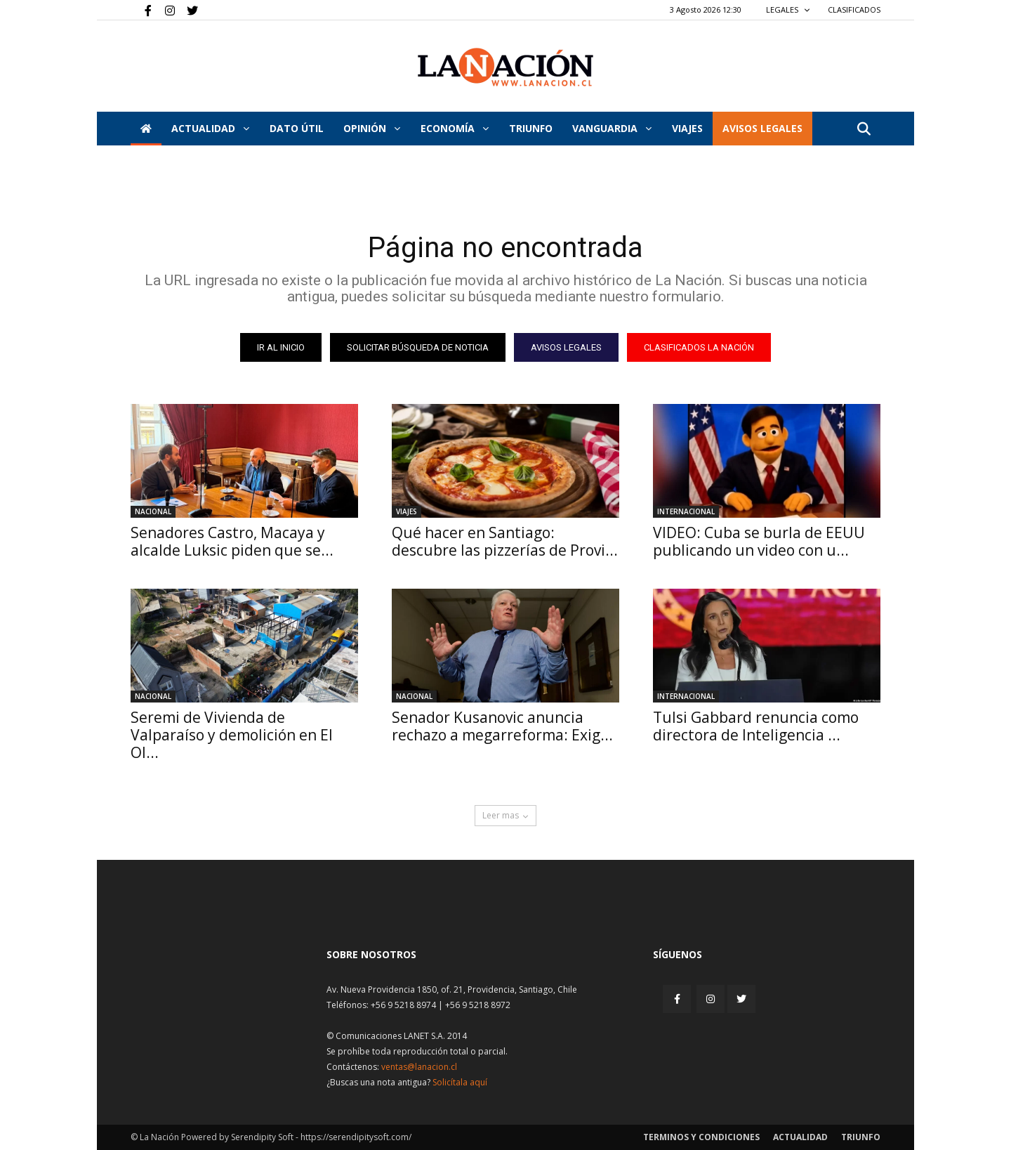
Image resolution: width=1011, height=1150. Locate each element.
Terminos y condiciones (701, 1137)
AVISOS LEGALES (762, 128)
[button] (863, 129)
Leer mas (505, 815)
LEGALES (788, 9)
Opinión (371, 128)
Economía (455, 128)
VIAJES (687, 128)
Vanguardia (612, 128)
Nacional (153, 511)
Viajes (406, 511)
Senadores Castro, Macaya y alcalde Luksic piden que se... (232, 541)
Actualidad (210, 128)
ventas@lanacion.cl (419, 1067)
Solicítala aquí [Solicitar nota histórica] (459, 1082)
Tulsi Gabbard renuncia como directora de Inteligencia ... (756, 726)
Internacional (686, 511)
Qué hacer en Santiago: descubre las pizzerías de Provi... (505, 541)
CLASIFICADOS (854, 9)
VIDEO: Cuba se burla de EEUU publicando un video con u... (759, 541)
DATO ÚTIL (297, 128)
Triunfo (531, 128)
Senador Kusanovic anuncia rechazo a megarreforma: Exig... (502, 726)
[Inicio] (146, 128)
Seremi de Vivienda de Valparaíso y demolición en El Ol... (232, 734)
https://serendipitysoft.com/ (355, 1137)
